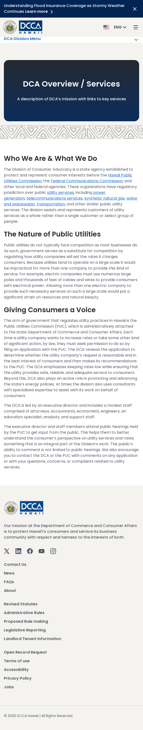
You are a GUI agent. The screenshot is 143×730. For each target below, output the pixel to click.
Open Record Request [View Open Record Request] (25, 652)
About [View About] (10, 590)
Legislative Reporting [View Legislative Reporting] (25, 630)
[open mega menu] (135, 27)
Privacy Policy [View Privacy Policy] (18, 678)
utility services (60, 192)
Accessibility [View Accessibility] (16, 669)
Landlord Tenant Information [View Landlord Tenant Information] (32, 639)
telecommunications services (55, 198)
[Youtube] (41, 551)
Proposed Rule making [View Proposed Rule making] (26, 621)
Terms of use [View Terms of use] (17, 661)
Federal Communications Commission (87, 181)
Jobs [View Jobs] (9, 687)
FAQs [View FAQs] (9, 582)
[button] (115, 27)
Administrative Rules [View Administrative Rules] (24, 612)
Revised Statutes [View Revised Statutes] (20, 604)
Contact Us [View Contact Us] (15, 564)
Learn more (40, 11)
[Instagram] (53, 551)
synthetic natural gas (104, 198)
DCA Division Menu (71, 40)
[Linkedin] (18, 551)
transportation (51, 204)
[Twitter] (7, 551)
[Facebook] (30, 551)
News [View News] (9, 573)
